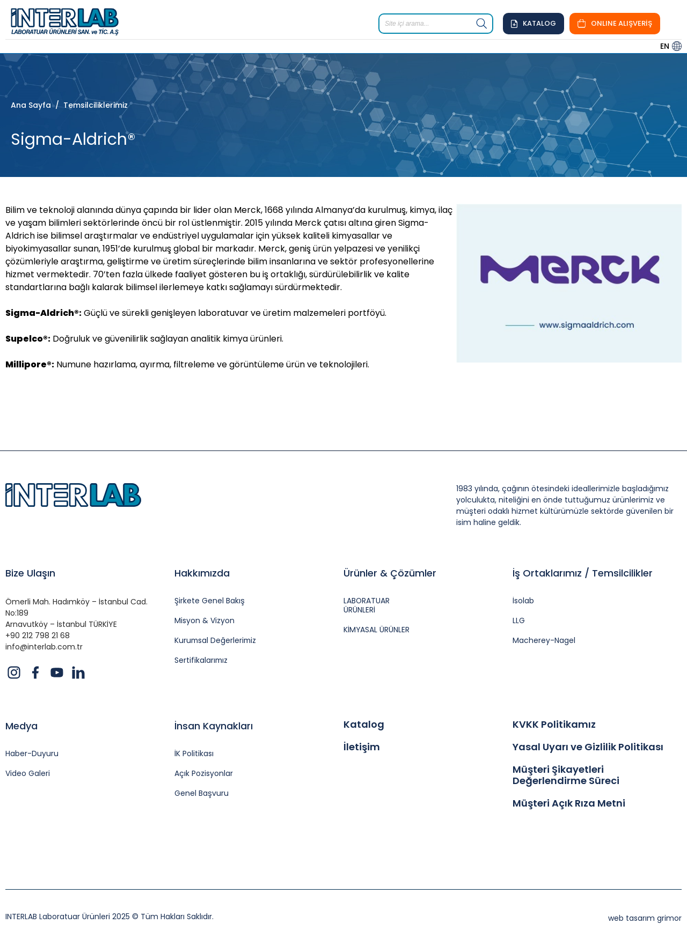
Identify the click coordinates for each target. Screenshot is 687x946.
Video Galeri (27, 773)
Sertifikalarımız (201, 660)
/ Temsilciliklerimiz (89, 105)
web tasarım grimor (645, 918)
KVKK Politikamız (554, 724)
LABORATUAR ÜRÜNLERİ (367, 605)
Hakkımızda (202, 573)
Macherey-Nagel (544, 640)
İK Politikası (194, 753)
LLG (519, 620)
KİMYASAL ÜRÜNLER (377, 629)
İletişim (362, 747)
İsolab (523, 600)
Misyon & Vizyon (204, 620)
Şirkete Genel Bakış (209, 600)
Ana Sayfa (31, 105)
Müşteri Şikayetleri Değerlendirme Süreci (566, 775)
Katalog (364, 724)
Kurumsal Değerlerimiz (216, 640)
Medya (21, 726)
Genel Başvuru (201, 793)
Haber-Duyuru (32, 753)
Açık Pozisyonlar (203, 773)
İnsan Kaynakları (213, 726)
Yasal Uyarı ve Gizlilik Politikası (588, 747)
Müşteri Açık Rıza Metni (569, 803)
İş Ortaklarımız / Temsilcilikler (583, 573)
